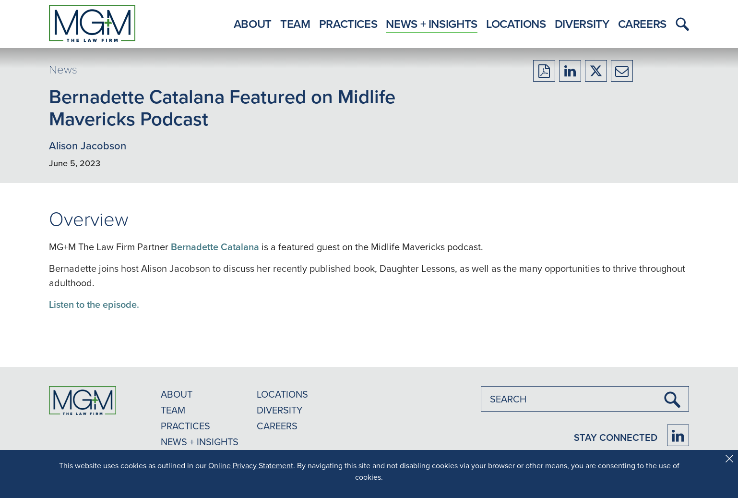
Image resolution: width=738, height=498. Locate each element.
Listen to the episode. (94, 304)
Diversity (582, 23)
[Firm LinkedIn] (678, 435)
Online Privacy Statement (250, 465)
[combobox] (585, 399)
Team (295, 23)
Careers (642, 23)
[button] (680, 24)
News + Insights (431, 23)
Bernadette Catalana (215, 247)
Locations (516, 23)
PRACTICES (185, 426)
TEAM (173, 410)
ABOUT (176, 394)
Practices (348, 23)
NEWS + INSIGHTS (199, 442)
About (253, 23)
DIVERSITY (280, 410)
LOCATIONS (282, 394)
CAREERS (277, 426)
